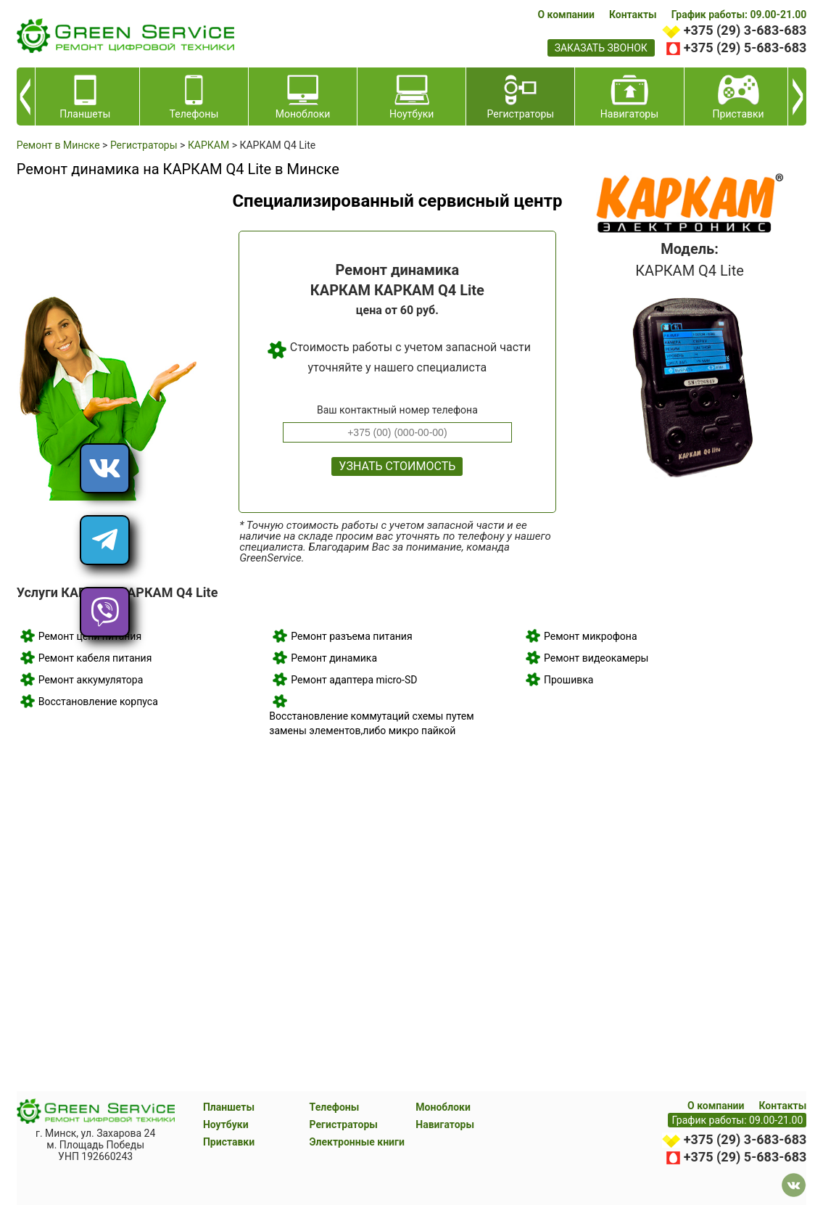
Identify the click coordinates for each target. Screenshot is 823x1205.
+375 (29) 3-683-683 (745, 30)
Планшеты (229, 1107)
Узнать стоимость (397, 466)
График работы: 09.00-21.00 (739, 14)
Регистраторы (344, 1124)
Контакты (633, 14)
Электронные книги (357, 1142)
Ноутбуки (226, 1124)
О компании (565, 14)
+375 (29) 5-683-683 (745, 47)
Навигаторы (444, 1124)
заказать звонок (601, 48)
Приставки (229, 1142)
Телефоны (335, 1107)
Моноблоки (443, 1107)
